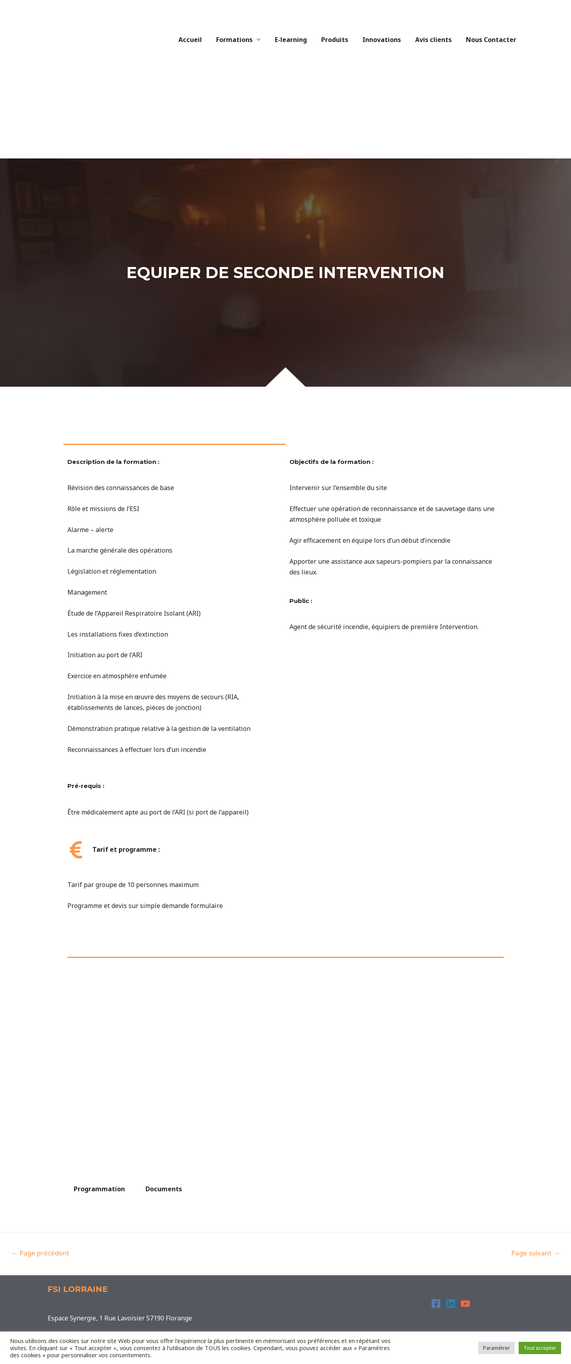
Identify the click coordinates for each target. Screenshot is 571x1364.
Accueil (200, 39)
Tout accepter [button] (539, 1347)
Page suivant (535, 1252)
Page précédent (40, 1252)
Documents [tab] (164, 1189)
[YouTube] (465, 1304)
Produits (340, 39)
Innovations (385, 39)
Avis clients (436, 39)
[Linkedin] (451, 1304)
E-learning (298, 39)
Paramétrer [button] (496, 1347)
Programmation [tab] (99, 1189)
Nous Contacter (492, 39)
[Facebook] (436, 1304)
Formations (243, 39)
